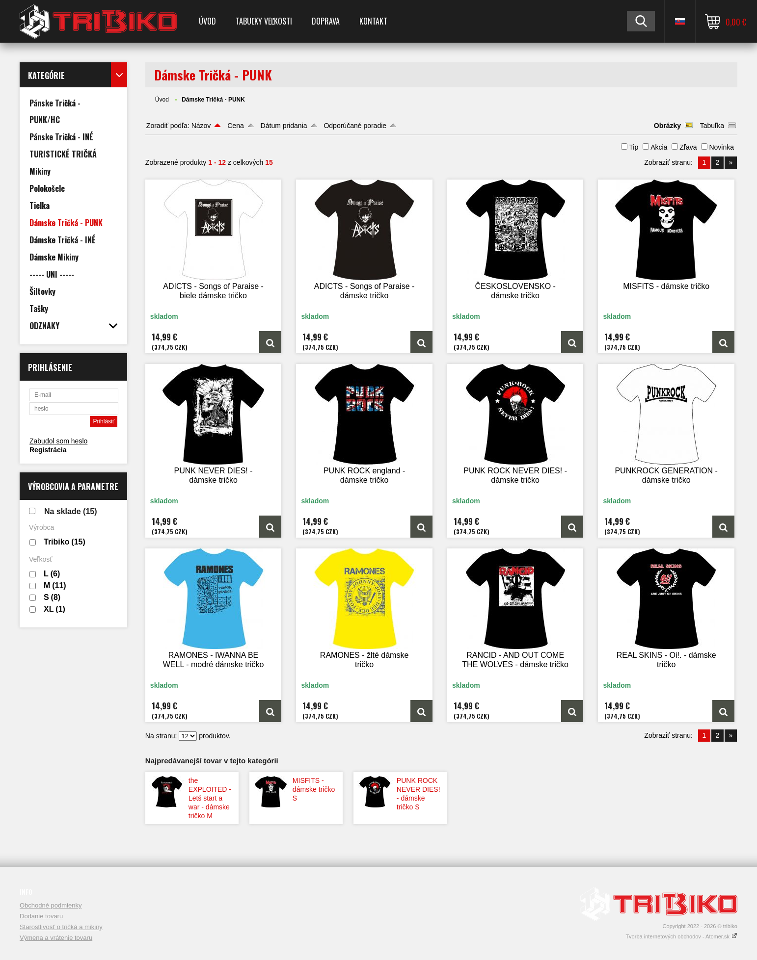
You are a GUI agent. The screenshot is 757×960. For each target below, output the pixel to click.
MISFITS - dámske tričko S (314, 789)
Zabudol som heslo (58, 441)
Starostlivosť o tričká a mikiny (61, 927)
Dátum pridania (284, 126)
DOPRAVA (326, 21)
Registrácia (47, 450)
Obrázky (667, 126)
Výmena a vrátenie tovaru (56, 937)
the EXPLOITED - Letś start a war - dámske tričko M (210, 798)
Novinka (721, 147)
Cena (235, 126)
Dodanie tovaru (41, 916)
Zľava (688, 147)
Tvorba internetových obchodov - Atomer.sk (681, 936)
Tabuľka (712, 126)
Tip (633, 147)
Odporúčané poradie (355, 126)
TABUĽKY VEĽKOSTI (264, 21)
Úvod (207, 21)
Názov (201, 126)
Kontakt (373, 21)
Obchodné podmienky (50, 905)
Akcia (658, 147)
